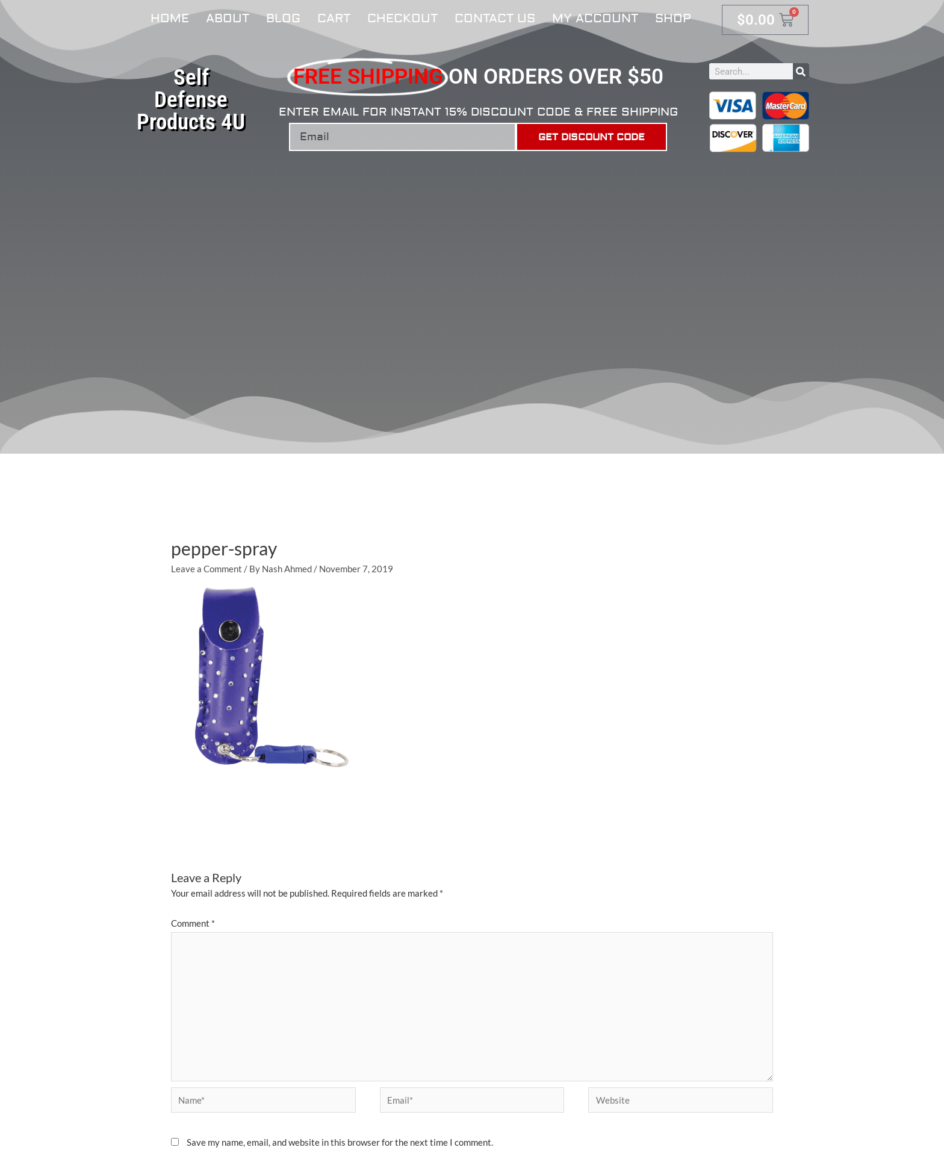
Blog (283, 18)
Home (170, 18)
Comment (193, 923)
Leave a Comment (206, 568)
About (227, 18)
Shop (673, 18)
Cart (333, 18)
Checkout (402, 18)
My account (595, 18)
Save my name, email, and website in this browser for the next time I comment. (340, 1142)
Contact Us (495, 18)
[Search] (801, 71)
